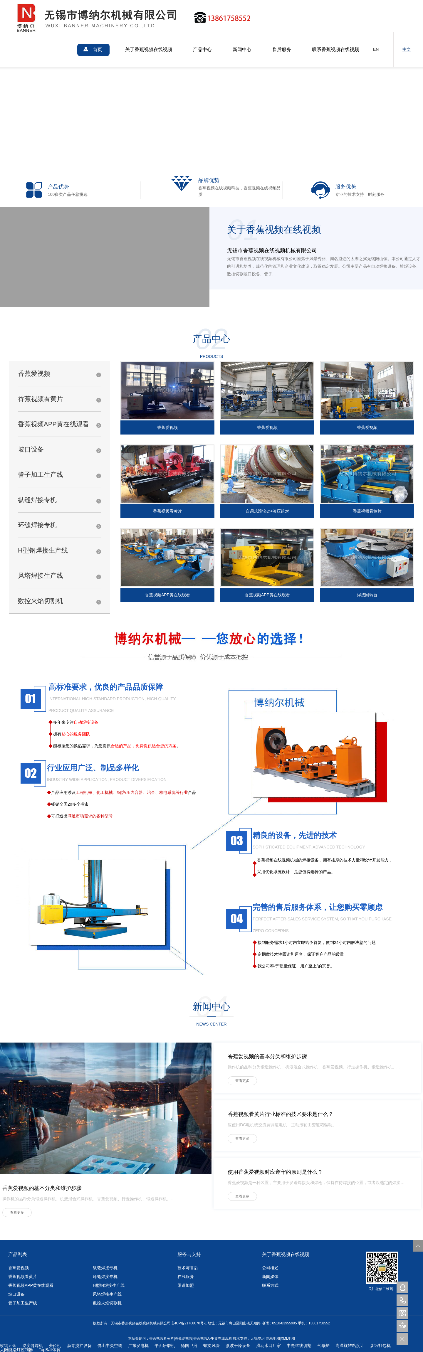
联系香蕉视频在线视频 (335, 49)
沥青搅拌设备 (79, 1345)
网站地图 (273, 1338)
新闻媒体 (270, 1276)
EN (376, 49)
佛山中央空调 (110, 1345)
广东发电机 (138, 1345)
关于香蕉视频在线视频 (148, 49)
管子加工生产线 (22, 1303)
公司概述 (270, 1267)
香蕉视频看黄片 (22, 1276)
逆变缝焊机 (32, 1345)
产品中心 (202, 49)
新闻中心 (242, 49)
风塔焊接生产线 (107, 1294)
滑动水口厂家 (268, 1345)
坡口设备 (16, 1294)
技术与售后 (187, 1267)
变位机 (55, 1345)
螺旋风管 (211, 1345)
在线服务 (185, 1276)
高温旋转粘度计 (349, 1345)
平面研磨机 (165, 1345)
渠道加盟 (185, 1285)
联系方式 (270, 1285)
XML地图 (288, 1338)
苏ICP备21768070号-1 (189, 1323)
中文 (406, 49)
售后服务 (281, 49)
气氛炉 (323, 1345)
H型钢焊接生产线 (109, 1285)
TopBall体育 (50, 1350)
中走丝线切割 (299, 1345)
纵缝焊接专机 (105, 1267)
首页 (97, 49)
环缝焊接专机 (105, 1276)
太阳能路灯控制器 (16, 1350)
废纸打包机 (380, 1345)
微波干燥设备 (238, 1345)
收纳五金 (8, 1345)
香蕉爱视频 (18, 1267)
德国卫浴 (189, 1345)
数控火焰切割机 (107, 1303)
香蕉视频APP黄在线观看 (30, 1285)
